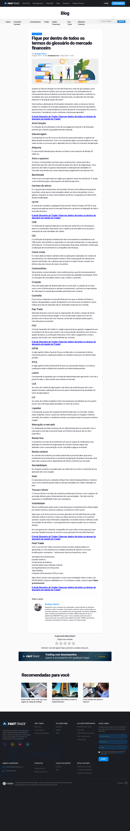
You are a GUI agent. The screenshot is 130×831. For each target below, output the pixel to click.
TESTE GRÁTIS (118, 3)
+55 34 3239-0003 (9, 771)
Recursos (66, 3)
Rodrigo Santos (41, 54)
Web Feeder (81, 730)
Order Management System (86, 733)
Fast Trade (69, 23)
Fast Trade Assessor (84, 736)
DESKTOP (59, 727)
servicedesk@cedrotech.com (13, 767)
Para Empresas (38, 3)
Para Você (26, 3)
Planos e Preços (78, 3)
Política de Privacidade (42, 733)
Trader (46, 22)
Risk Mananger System (84, 727)
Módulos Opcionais (41, 772)
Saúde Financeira (56, 23)
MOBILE (58, 730)
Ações (8, 22)
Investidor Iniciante (17, 23)
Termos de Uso (39, 730)
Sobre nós (38, 727)
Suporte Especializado (84, 773)
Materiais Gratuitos (81, 23)
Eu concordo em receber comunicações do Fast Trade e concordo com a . (113, 753)
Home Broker (81, 739)
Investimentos (35, 22)
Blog (58, 3)
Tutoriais (59, 766)
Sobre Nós (49, 3)
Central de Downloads (84, 766)
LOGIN (106, 3)
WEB (57, 733)
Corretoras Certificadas (84, 770)
